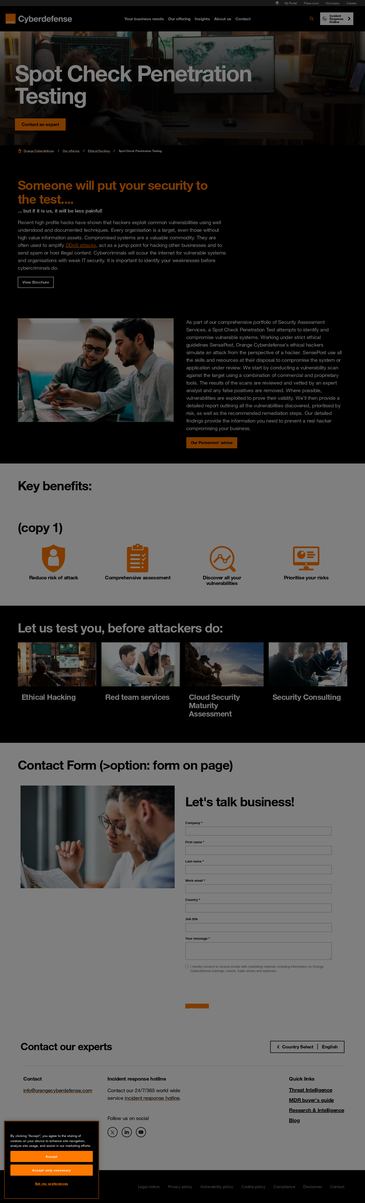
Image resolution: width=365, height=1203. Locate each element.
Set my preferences (51, 1183)
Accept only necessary (51, 1170)
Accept (52, 1156)
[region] (51, 1160)
